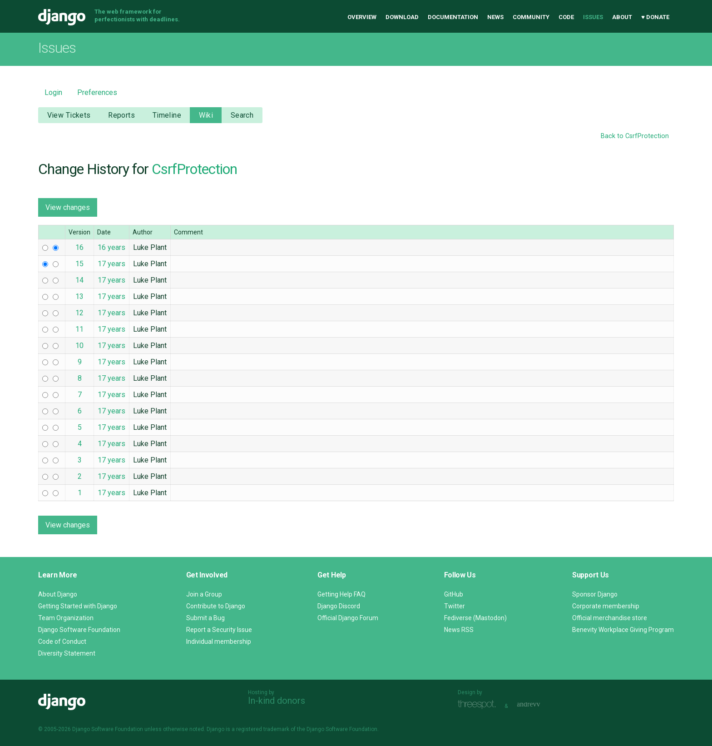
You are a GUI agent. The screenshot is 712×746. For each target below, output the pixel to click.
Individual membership (218, 641)
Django (61, 17)
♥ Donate (655, 17)
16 (79, 247)
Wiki (206, 115)
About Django (57, 594)
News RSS (459, 629)
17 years (111, 263)
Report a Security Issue (219, 629)
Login (53, 92)
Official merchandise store (609, 618)
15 (79, 263)
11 (79, 329)
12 (79, 312)
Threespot (479, 704)
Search (242, 115)
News (495, 17)
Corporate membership (605, 606)
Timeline (167, 115)
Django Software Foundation (79, 629)
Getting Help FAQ (341, 594)
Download (402, 17)
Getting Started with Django (77, 606)
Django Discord (338, 606)
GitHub (453, 594)
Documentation (453, 17)
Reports (121, 115)
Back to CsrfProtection (635, 136)
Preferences (97, 92)
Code (566, 17)
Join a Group (204, 594)
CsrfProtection (194, 169)
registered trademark (262, 729)
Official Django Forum (347, 618)
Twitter (454, 606)
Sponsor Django (595, 594)
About (622, 17)
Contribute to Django (215, 606)
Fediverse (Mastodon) (475, 618)
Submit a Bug (205, 618)
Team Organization (66, 618)
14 (79, 280)
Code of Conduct (62, 641)
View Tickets (69, 115)
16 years (111, 247)
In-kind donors (276, 700)
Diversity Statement (66, 653)
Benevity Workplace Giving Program (623, 629)
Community (531, 17)
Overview (361, 17)
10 (79, 345)
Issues (593, 17)
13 (79, 296)
